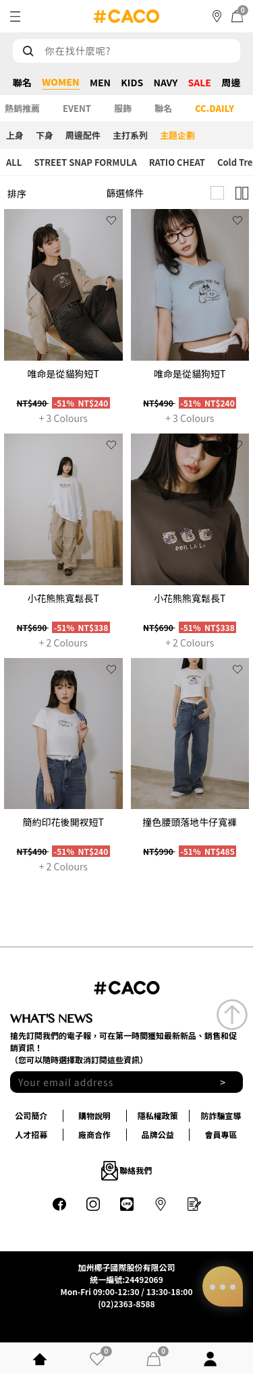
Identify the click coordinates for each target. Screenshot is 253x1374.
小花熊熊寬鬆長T (63, 598)
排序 (16, 193)
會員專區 (221, 1134)
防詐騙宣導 (221, 1115)
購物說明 (94, 1115)
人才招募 (31, 1134)
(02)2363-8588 (126, 1303)
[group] (63, 285)
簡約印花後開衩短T (63, 822)
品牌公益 (158, 1134)
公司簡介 (31, 1115)
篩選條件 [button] (125, 193)
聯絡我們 (126, 1170)
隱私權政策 (158, 1115)
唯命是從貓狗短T (63, 373)
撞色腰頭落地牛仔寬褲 (189, 822)
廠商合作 (94, 1134)
